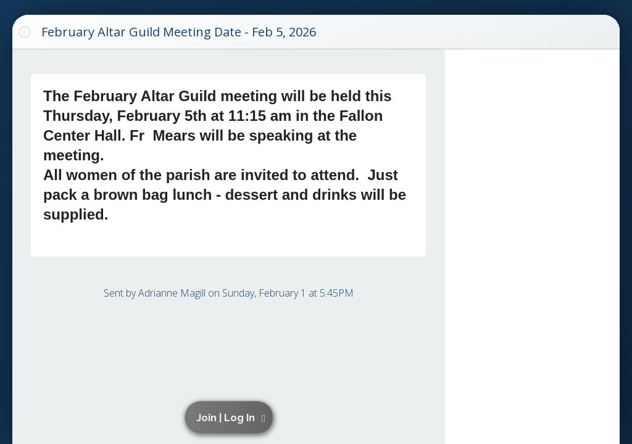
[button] (231, 417)
